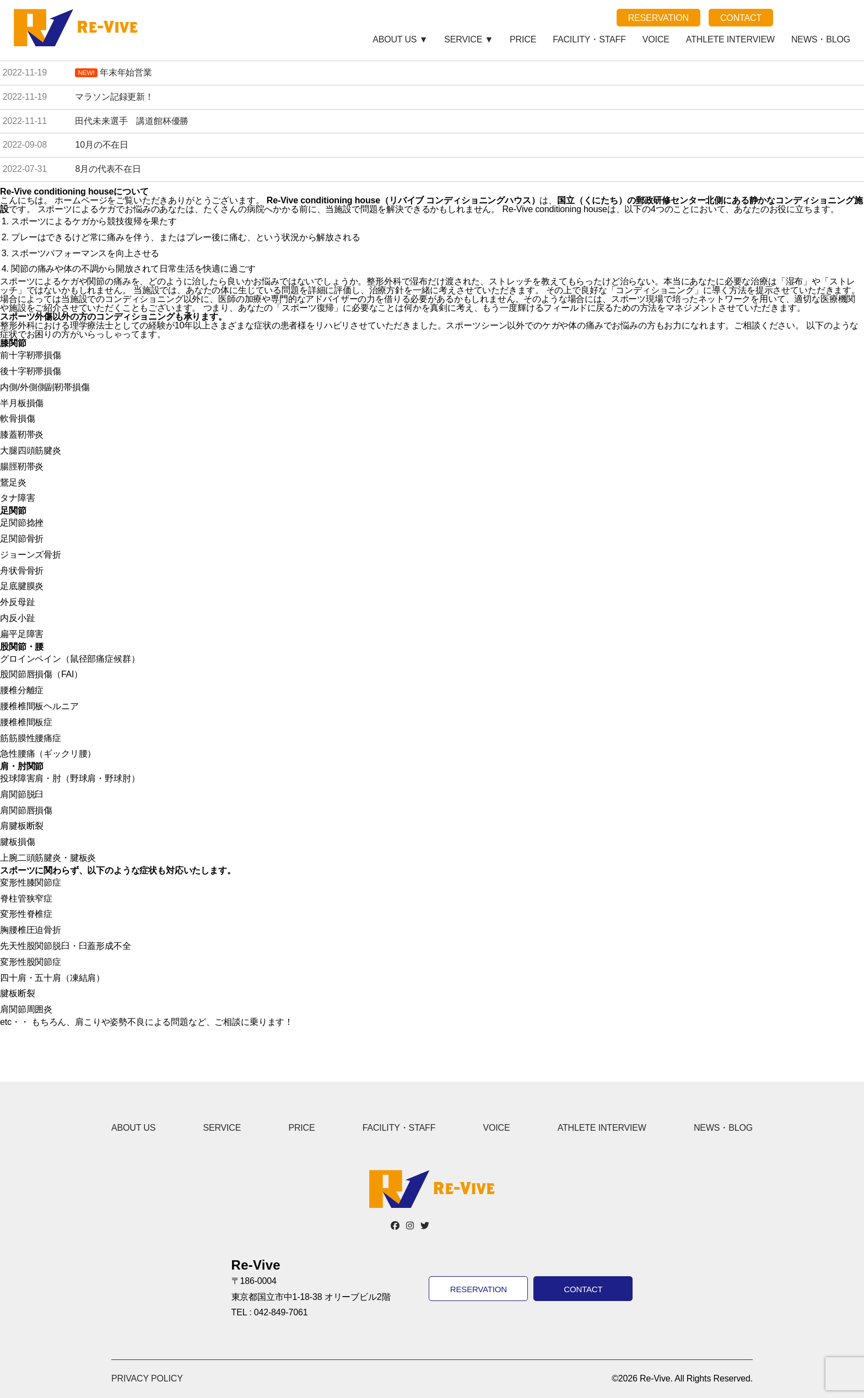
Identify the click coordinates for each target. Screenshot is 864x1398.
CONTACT (741, 18)
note (815, 18)
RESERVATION (658, 18)
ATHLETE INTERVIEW (730, 39)
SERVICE (222, 1127)
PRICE (523, 39)
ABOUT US (133, 1127)
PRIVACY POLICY (147, 1378)
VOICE (655, 39)
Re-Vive (77, 27)
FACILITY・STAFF (589, 39)
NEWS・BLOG (820, 39)
